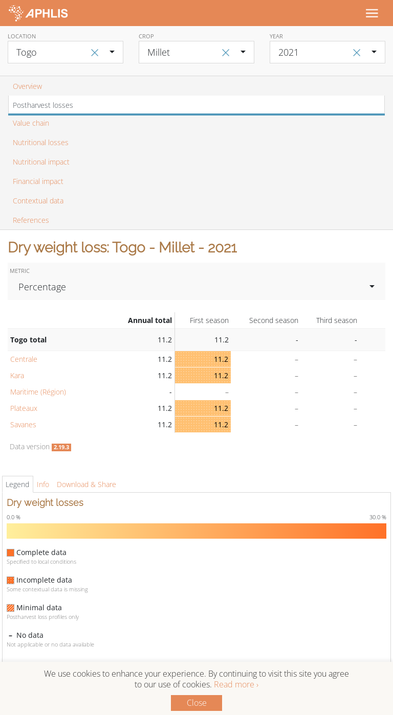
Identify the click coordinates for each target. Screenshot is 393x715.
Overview (27, 86)
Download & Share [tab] (86, 484)
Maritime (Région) (38, 392)
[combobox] (65, 52)
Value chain (31, 123)
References (31, 220)
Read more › (236, 684)
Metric (20, 270)
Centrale (23, 359)
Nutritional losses (41, 142)
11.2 (221, 359)
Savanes (23, 424)
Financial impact (38, 181)
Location (22, 36)
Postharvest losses (43, 105)
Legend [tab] (17, 484)
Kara (17, 375)
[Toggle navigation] (371, 13)
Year (276, 36)
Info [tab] (43, 484)
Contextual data (38, 200)
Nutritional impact (41, 162)
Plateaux (23, 408)
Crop (146, 36)
